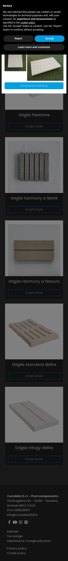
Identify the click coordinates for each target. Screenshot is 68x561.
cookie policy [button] (27, 22)
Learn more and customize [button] (34, 47)
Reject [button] (18, 38)
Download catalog (34, 86)
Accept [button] (49, 38)
